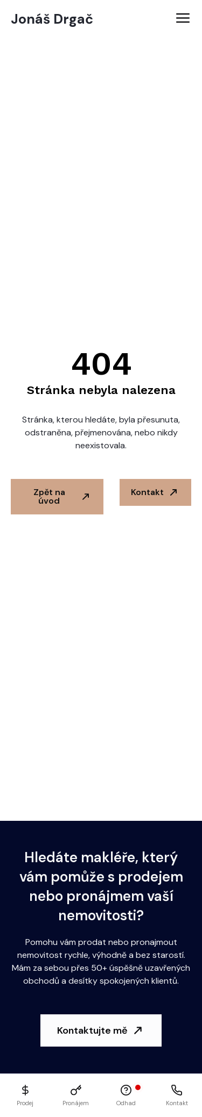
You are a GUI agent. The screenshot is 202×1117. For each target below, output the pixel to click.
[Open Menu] (182, 19)
